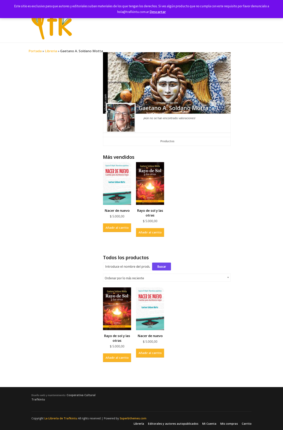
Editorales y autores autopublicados (173, 423)
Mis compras (229, 423)
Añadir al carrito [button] (117, 227)
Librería (139, 423)
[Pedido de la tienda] (167, 277)
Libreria (51, 51)
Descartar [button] (158, 11)
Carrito (247, 423)
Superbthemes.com (133, 418)
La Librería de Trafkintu (60, 418)
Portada (35, 51)
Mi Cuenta (209, 423)
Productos (167, 141)
